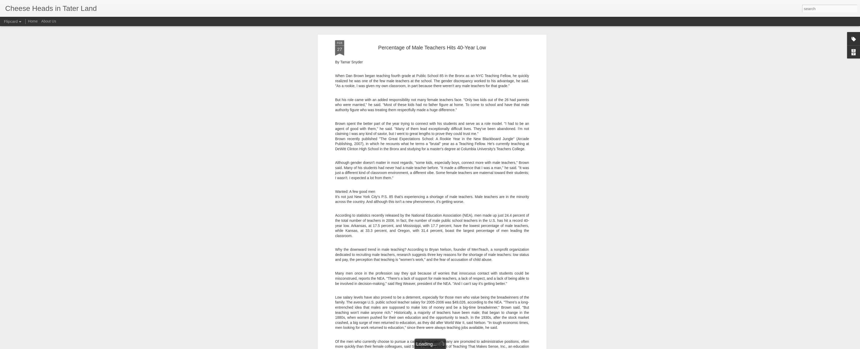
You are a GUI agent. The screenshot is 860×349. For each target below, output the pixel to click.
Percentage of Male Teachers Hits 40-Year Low (432, 30)
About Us (48, 21)
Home (32, 21)
